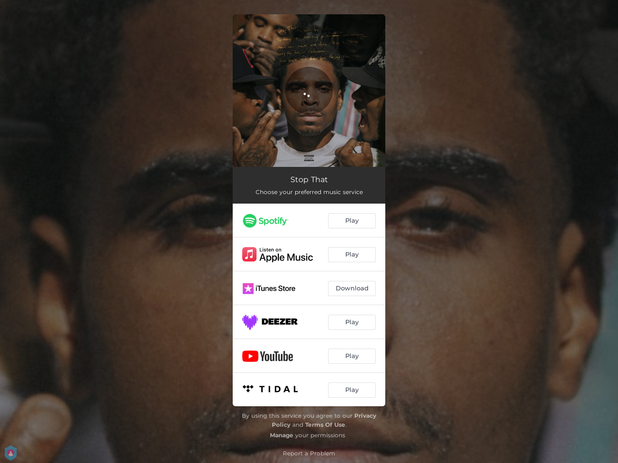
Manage (281, 435)
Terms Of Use (325, 424)
